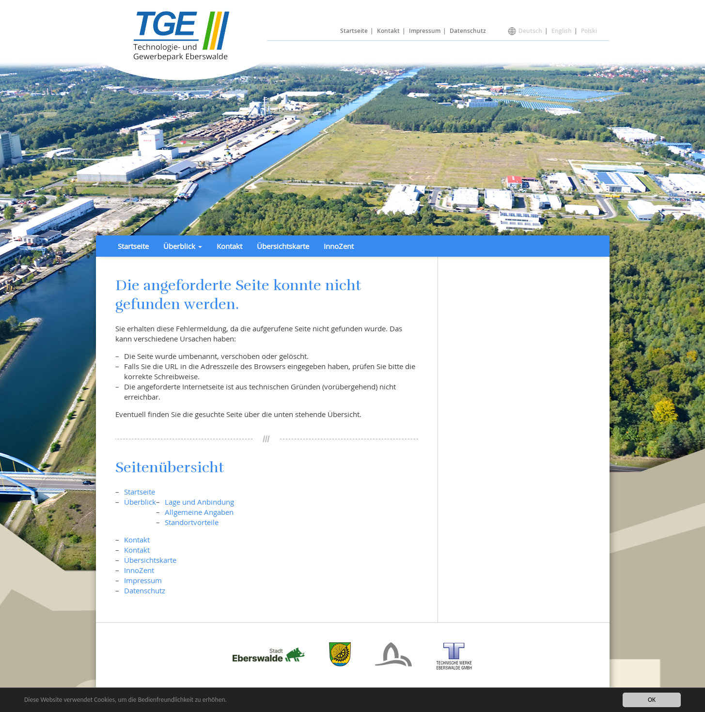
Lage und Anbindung (199, 502)
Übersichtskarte (283, 246)
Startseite (354, 31)
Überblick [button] (182, 246)
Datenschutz (468, 31)
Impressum (424, 31)
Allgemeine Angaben (199, 512)
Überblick (140, 502)
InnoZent (339, 246)
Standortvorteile (192, 522)
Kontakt (388, 31)
